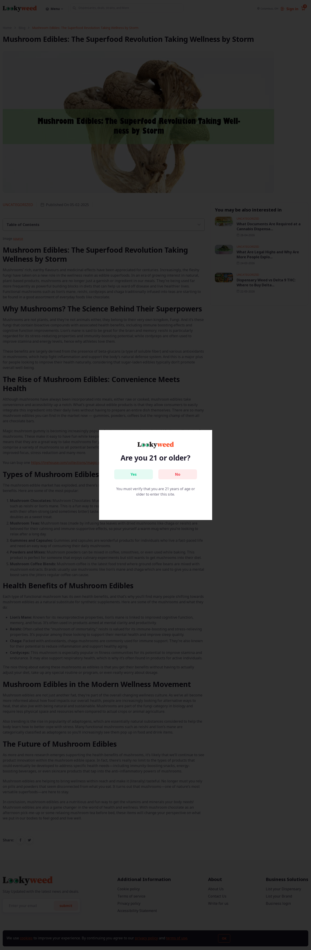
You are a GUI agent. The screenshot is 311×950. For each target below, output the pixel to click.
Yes (134, 474)
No (177, 474)
